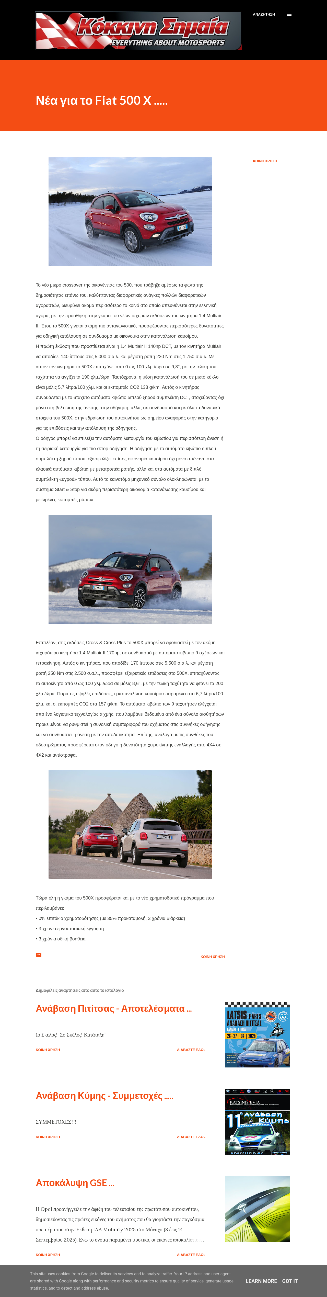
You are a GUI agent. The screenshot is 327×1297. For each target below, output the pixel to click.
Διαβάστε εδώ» (191, 1050)
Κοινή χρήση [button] (265, 161)
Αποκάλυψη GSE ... (75, 1182)
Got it (290, 1281)
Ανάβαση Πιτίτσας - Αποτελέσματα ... (114, 1008)
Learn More (261, 1281)
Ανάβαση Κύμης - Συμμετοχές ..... (104, 1095)
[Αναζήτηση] (264, 14)
